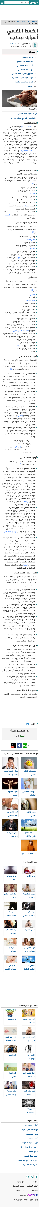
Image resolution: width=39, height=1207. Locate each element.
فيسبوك (19, 745)
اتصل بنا (35, 1181)
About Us (35, 1190)
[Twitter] (32, 1176)
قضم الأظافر (30, 239)
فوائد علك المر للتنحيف (30, 1129)
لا (16, 736)
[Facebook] (36, 1176)
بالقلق (27, 206)
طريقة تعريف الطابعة (30, 1142)
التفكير (7, 215)
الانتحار (25, 565)
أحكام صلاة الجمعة (31, 1156)
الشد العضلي (30, 300)
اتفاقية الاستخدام (32, 1186)
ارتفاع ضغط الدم (10, 531)
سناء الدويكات (13, 43)
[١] (2, 162)
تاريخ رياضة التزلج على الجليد (28, 1160)
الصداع (32, 294)
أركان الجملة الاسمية (30, 1164)
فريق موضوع (20, 1190)
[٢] (36, 165)
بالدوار (19, 345)
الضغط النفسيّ (26, 126)
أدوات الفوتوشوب (31, 1125)
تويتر (13, 745)
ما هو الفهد (33, 1151)
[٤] (11, 369)
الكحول (20, 257)
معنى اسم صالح (32, 1134)
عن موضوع (20, 1181)
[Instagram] (27, 1176)
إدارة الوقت (16, 446)
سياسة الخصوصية (18, 1186)
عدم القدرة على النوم (21, 330)
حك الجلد (31, 248)
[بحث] (27, 2)
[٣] (33, 183)
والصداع (25, 501)
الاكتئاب (32, 193)
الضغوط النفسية (27, 150)
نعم (22, 736)
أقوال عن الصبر (32, 1138)
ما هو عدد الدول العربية (29, 1147)
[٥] (23, 585)
